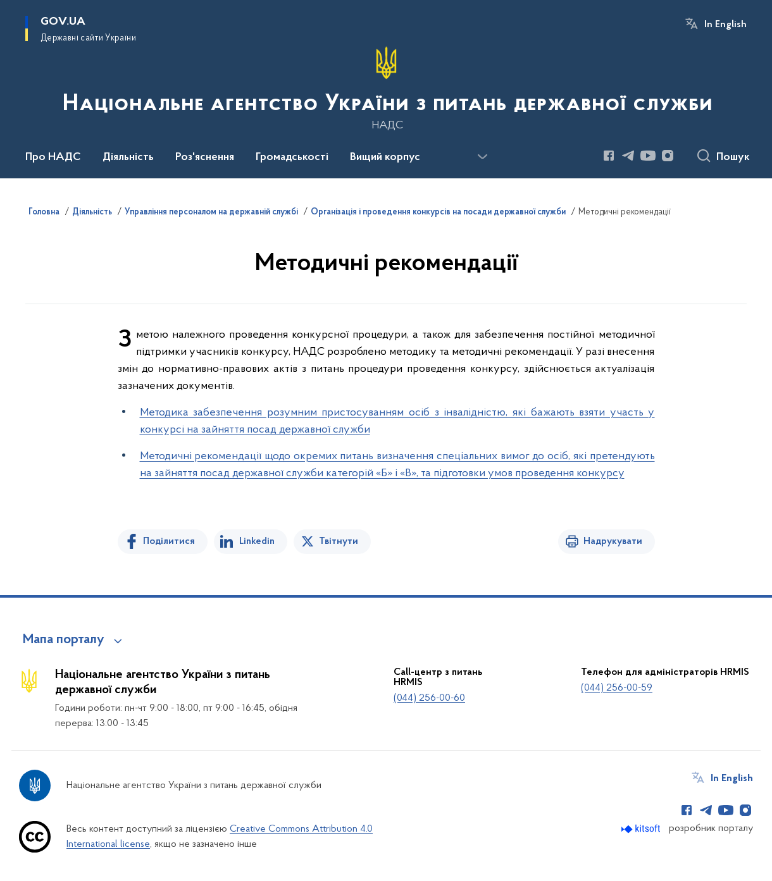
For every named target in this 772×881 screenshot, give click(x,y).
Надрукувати (612, 541)
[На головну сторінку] (386, 88)
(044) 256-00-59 (616, 688)
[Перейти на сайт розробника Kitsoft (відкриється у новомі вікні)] (642, 829)
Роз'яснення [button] (204, 157)
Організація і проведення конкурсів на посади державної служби (438, 212)
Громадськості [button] (292, 157)
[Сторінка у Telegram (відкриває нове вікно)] (628, 155)
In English (725, 25)
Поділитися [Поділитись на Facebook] (169, 541)
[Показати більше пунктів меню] (482, 156)
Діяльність (92, 212)
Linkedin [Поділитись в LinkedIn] (257, 541)
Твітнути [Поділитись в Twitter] (338, 541)
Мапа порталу (63, 640)
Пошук (733, 157)
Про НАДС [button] (53, 157)
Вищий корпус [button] (385, 157)
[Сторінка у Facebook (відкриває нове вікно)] (608, 155)
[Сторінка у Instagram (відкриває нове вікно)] (667, 155)
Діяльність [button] (128, 157)
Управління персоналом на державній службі (211, 212)
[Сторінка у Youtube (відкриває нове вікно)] (648, 155)
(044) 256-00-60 (429, 698)
